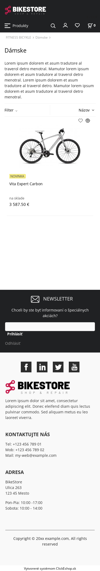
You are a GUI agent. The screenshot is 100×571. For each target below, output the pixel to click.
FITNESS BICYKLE (18, 37)
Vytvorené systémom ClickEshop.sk (50, 568)
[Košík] (91, 25)
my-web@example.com (36, 455)
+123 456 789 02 (29, 449)
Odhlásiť (12, 343)
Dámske (41, 37)
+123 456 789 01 (27, 444)
